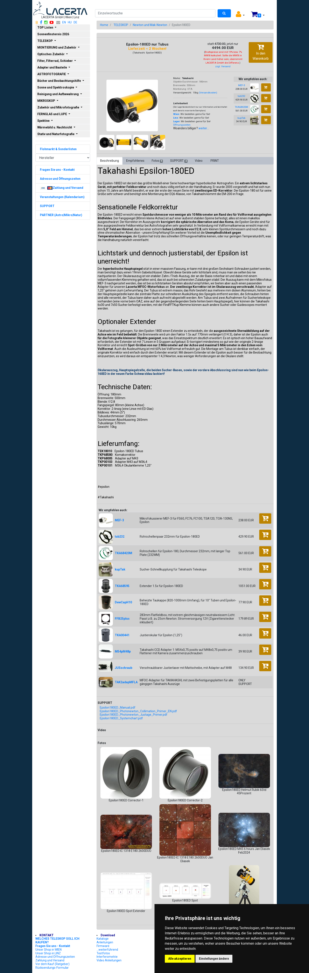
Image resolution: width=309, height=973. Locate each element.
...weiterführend (107, 949)
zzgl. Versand (222, 66)
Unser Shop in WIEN (48, 949)
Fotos (157, 161)
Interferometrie (107, 956)
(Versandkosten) (208, 92)
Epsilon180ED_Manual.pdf (117, 707)
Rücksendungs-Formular (52, 967)
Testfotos (103, 953)
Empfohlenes (135, 160)
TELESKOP (121, 25)
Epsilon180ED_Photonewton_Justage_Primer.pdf (133, 714)
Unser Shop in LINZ (48, 953)
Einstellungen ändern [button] (214, 958)
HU (70, 22)
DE (75, 22)
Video (199, 160)
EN (64, 22)
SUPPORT (178, 161)
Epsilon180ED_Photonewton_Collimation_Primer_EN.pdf (138, 711)
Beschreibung (109, 160)
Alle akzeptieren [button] (179, 958)
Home (104, 25)
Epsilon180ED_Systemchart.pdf (121, 718)
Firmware (103, 946)
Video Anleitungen (109, 960)
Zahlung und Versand (49, 960)
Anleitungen (105, 942)
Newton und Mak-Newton (150, 25)
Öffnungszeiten (182, 125)
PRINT (215, 160)
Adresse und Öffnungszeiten (55, 956)
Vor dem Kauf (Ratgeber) (52, 964)
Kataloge (103, 938)
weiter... (203, 128)
